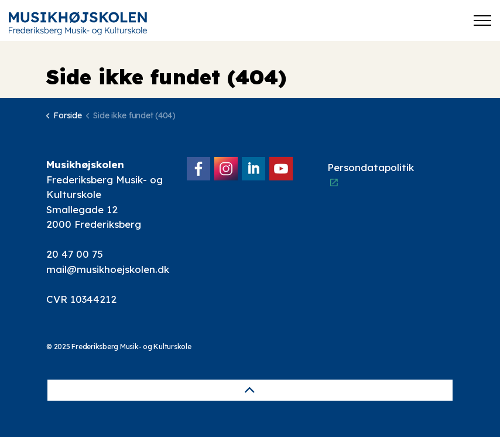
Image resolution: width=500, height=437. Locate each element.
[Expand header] (482, 20)
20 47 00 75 (74, 254)
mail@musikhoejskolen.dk (107, 269)
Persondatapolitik (370, 174)
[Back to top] (250, 390)
